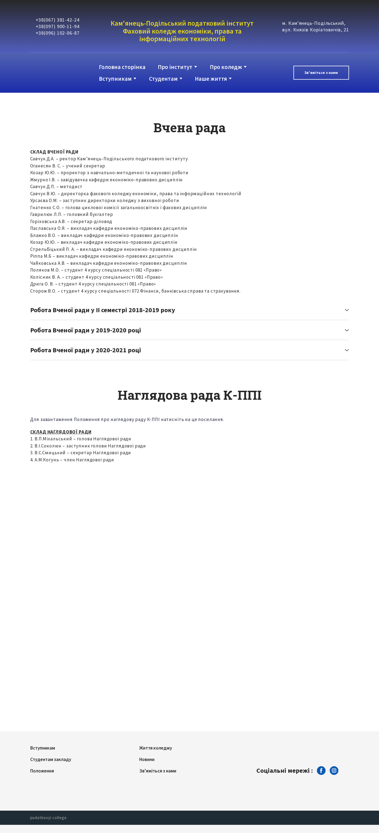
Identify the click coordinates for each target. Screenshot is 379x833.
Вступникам (115, 78)
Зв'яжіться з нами (157, 771)
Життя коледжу (155, 748)
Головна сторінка (122, 67)
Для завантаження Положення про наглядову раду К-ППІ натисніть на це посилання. (127, 419)
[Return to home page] (52, 73)
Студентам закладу (50, 759)
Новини (146, 759)
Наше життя (211, 78)
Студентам (163, 78)
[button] (321, 73)
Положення (42, 771)
